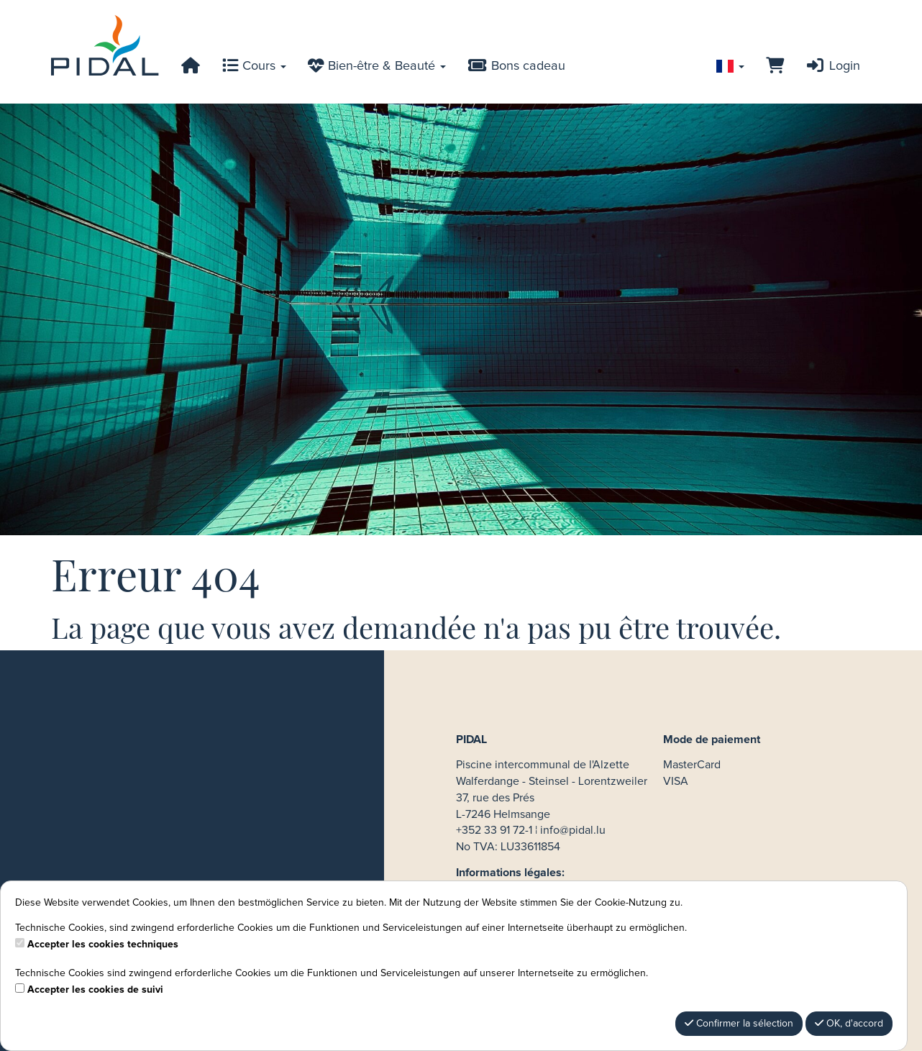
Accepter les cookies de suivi (95, 990)
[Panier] (775, 66)
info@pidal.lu (573, 830)
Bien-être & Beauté (377, 66)
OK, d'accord (849, 1023)
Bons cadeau (516, 66)
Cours (254, 66)
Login (832, 66)
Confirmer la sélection (739, 1023)
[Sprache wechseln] (730, 66)
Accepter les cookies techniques (102, 944)
